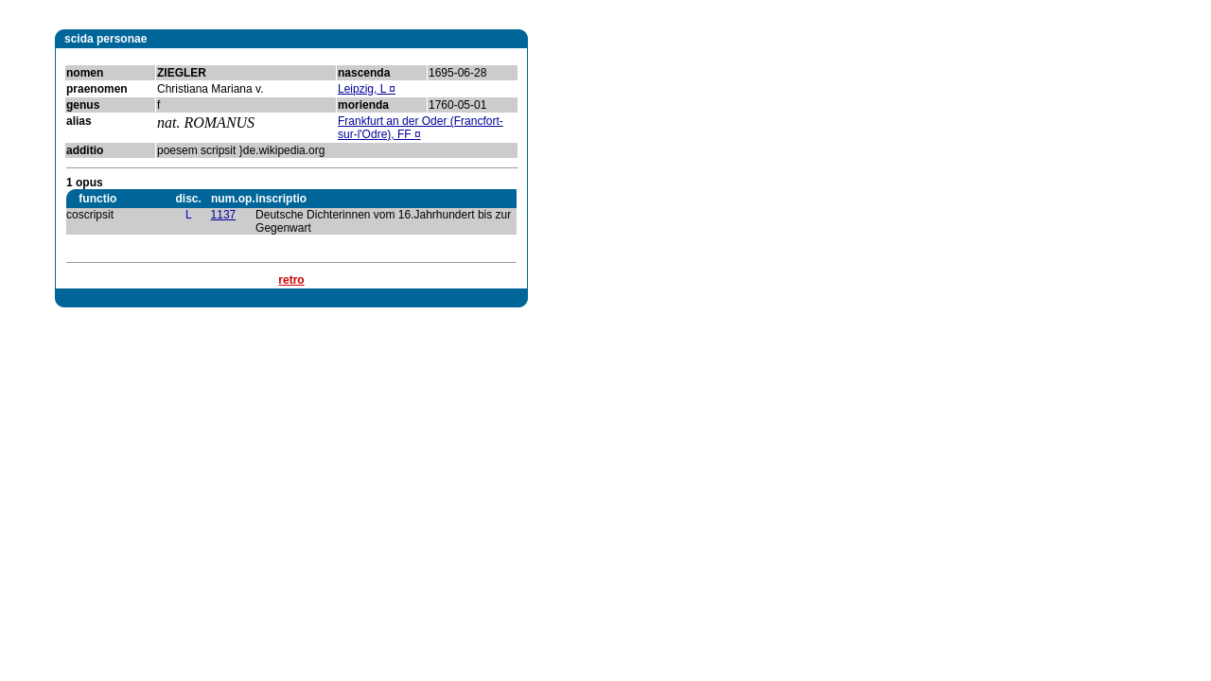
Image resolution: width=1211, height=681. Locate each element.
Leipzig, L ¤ (366, 89)
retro (291, 280)
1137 (224, 214)
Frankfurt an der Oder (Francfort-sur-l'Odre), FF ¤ (420, 127)
